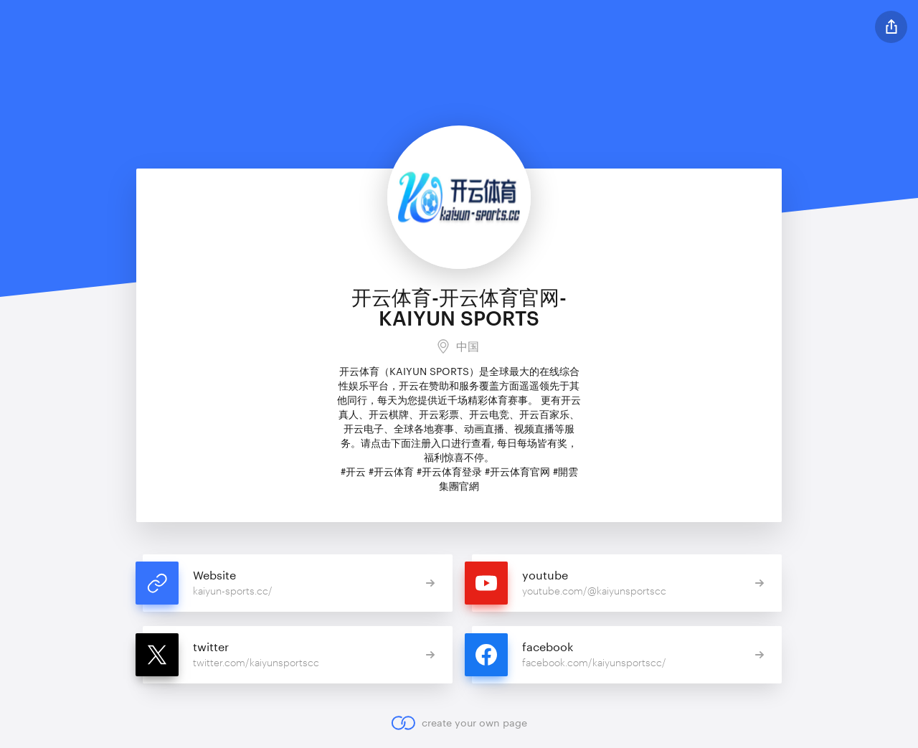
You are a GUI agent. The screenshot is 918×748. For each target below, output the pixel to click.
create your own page (458, 723)
